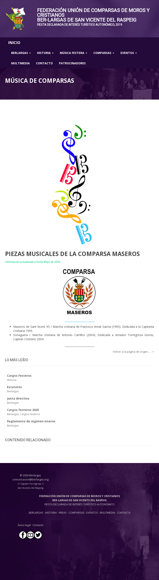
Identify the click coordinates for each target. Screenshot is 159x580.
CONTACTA (123, 512)
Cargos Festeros (30, 414)
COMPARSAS (77, 512)
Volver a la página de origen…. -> (133, 351)
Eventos (128, 53)
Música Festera (73, 53)
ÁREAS (63, 512)
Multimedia (20, 63)
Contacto (44, 63)
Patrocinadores (72, 63)
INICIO (14, 42)
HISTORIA (51, 512)
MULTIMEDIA (107, 512)
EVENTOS (92, 512)
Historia (45, 53)
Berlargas (21, 53)
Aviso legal (24, 525)
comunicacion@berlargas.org (30, 479)
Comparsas (103, 53)
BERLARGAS (36, 512)
